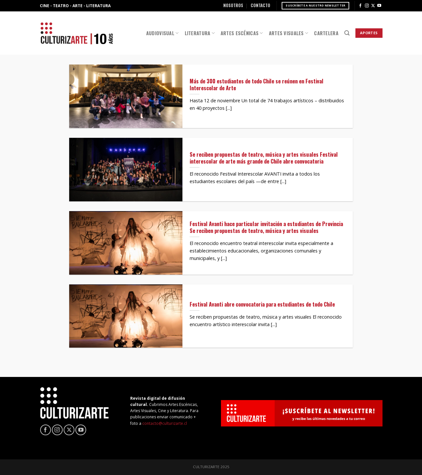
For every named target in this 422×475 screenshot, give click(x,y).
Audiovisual (162, 33)
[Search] (347, 33)
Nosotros (233, 5)
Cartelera (326, 33)
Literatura (200, 33)
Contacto (260, 5)
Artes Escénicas (242, 33)
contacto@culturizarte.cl (164, 423)
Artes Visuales (288, 33)
